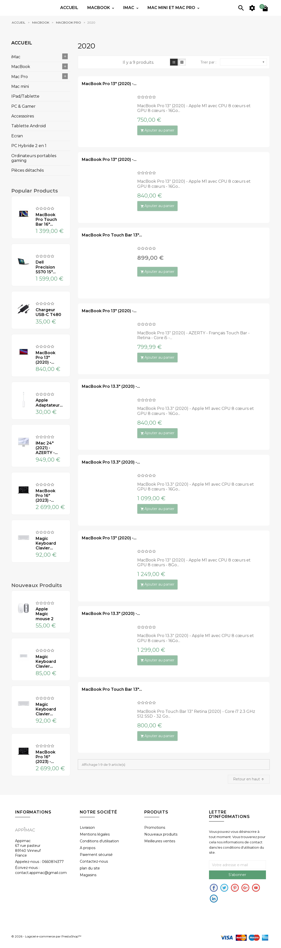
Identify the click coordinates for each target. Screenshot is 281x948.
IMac (129, 7)
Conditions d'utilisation (99, 841)
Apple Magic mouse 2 (44, 614)
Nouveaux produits (160, 834)
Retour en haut (248, 779)
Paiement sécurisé (96, 854)
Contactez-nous (94, 861)
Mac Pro (19, 76)
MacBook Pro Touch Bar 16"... (46, 219)
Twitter (224, 888)
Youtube (256, 888)
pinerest (235, 888)
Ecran (17, 136)
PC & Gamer (23, 106)
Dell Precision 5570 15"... (46, 267)
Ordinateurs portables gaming (33, 158)
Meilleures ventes (159, 841)
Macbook (99, 7)
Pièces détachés (27, 170)
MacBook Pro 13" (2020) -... (45, 357)
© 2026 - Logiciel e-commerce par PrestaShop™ (46, 936)
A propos (87, 848)
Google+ (245, 888)
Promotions (154, 827)
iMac (15, 56)
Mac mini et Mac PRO (172, 7)
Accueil (69, 7)
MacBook (20, 66)
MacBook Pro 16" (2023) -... (45, 495)
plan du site (90, 868)
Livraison (87, 827)
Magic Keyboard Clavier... (46, 543)
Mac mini (20, 86)
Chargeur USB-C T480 (48, 312)
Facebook (214, 888)
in (214, 898)
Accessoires (22, 116)
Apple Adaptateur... (48, 402)
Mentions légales (95, 834)
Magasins (88, 875)
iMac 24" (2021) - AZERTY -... (47, 448)
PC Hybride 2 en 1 (28, 145)
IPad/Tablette (25, 96)
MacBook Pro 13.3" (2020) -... (111, 386)
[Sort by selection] (243, 62)
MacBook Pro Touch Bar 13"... (112, 235)
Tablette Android (28, 125)
